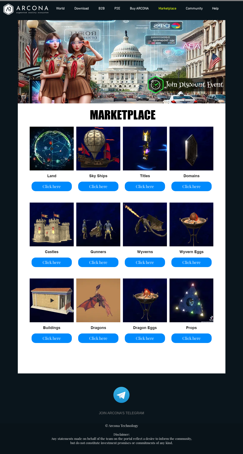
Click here (52, 186)
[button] (141, 8)
